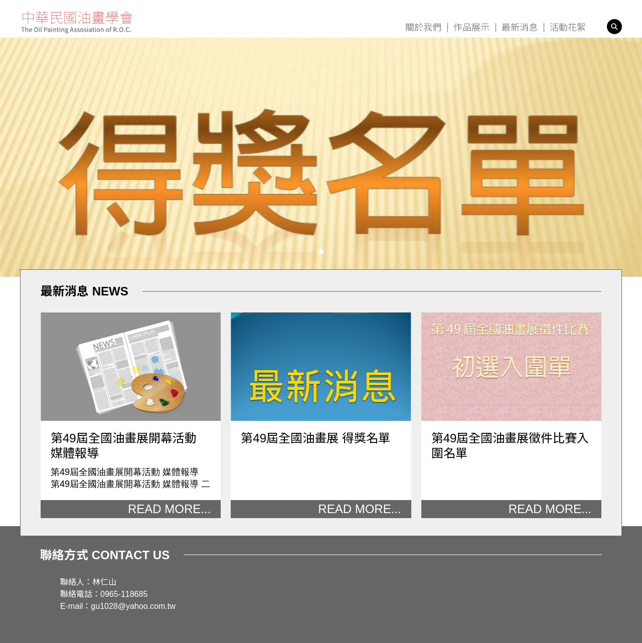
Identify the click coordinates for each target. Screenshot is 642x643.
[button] (321, 251)
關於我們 (423, 28)
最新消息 (520, 28)
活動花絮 (568, 28)
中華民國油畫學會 (77, 22)
